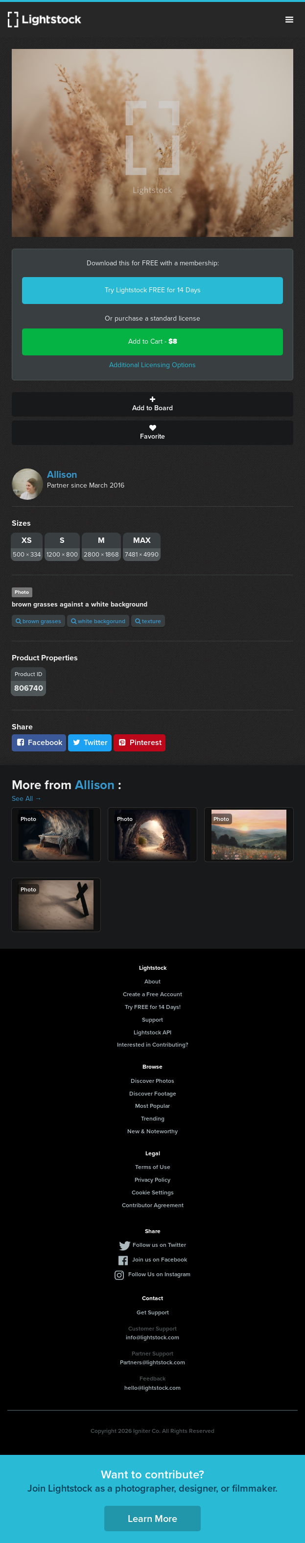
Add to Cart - (152, 341)
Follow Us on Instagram (159, 1274)
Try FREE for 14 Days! (153, 1007)
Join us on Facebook (159, 1259)
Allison (62, 474)
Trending (152, 1118)
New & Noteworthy (152, 1131)
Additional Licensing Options (152, 365)
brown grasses (38, 621)
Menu (289, 19)
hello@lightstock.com (152, 1387)
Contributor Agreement (153, 1205)
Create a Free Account (152, 994)
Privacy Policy (152, 1179)
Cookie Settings (153, 1192)
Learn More (152, 1518)
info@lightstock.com (152, 1337)
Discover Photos (152, 1080)
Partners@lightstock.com (152, 1362)
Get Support (153, 1312)
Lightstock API (152, 1032)
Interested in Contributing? (152, 1044)
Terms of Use (152, 1167)
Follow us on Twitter (159, 1244)
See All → (27, 799)
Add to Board (152, 404)
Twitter (90, 742)
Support (152, 1019)
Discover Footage (152, 1093)
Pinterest (139, 742)
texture (148, 621)
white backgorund (98, 621)
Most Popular (152, 1105)
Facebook (39, 742)
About (152, 981)
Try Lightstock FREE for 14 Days (153, 290)
